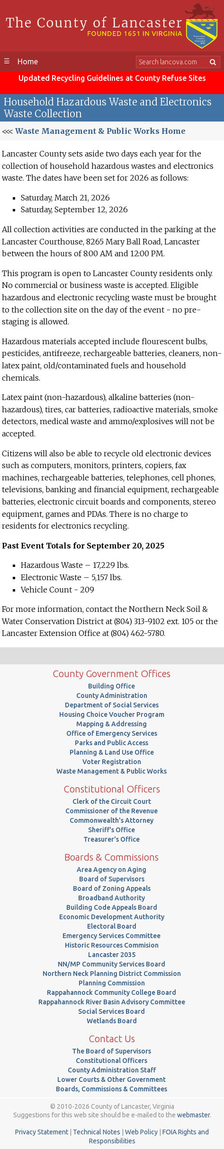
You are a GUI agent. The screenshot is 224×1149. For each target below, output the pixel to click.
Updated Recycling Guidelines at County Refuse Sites (112, 78)
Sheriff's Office (111, 830)
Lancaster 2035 (111, 954)
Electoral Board (111, 926)
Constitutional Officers (111, 1060)
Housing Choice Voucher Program (111, 714)
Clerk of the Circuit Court (111, 801)
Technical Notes (96, 1132)
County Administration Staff (112, 1070)
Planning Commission (112, 983)
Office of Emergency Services (111, 733)
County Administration (111, 695)
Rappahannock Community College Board (111, 992)
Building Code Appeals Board (111, 907)
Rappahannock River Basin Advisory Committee (111, 1002)
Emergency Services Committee (112, 936)
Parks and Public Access (111, 743)
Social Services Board (111, 1011)
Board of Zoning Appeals (112, 888)
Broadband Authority (111, 898)
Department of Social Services (112, 705)
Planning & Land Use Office (112, 752)
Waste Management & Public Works (111, 771)
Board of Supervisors (111, 879)
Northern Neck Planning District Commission (112, 973)
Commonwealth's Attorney (111, 820)
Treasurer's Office (111, 839)
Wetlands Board (112, 1021)
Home (28, 61)
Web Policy (141, 1132)
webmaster (193, 1115)
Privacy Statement (41, 1132)
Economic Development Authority (111, 917)
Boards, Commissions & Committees (111, 1089)
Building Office (111, 686)
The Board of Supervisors (111, 1051)
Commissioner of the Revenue (111, 811)
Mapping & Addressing (111, 724)
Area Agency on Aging (111, 869)
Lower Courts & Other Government (111, 1079)
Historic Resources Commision (112, 945)
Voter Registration (111, 762)
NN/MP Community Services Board (111, 964)
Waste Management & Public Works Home (100, 131)
